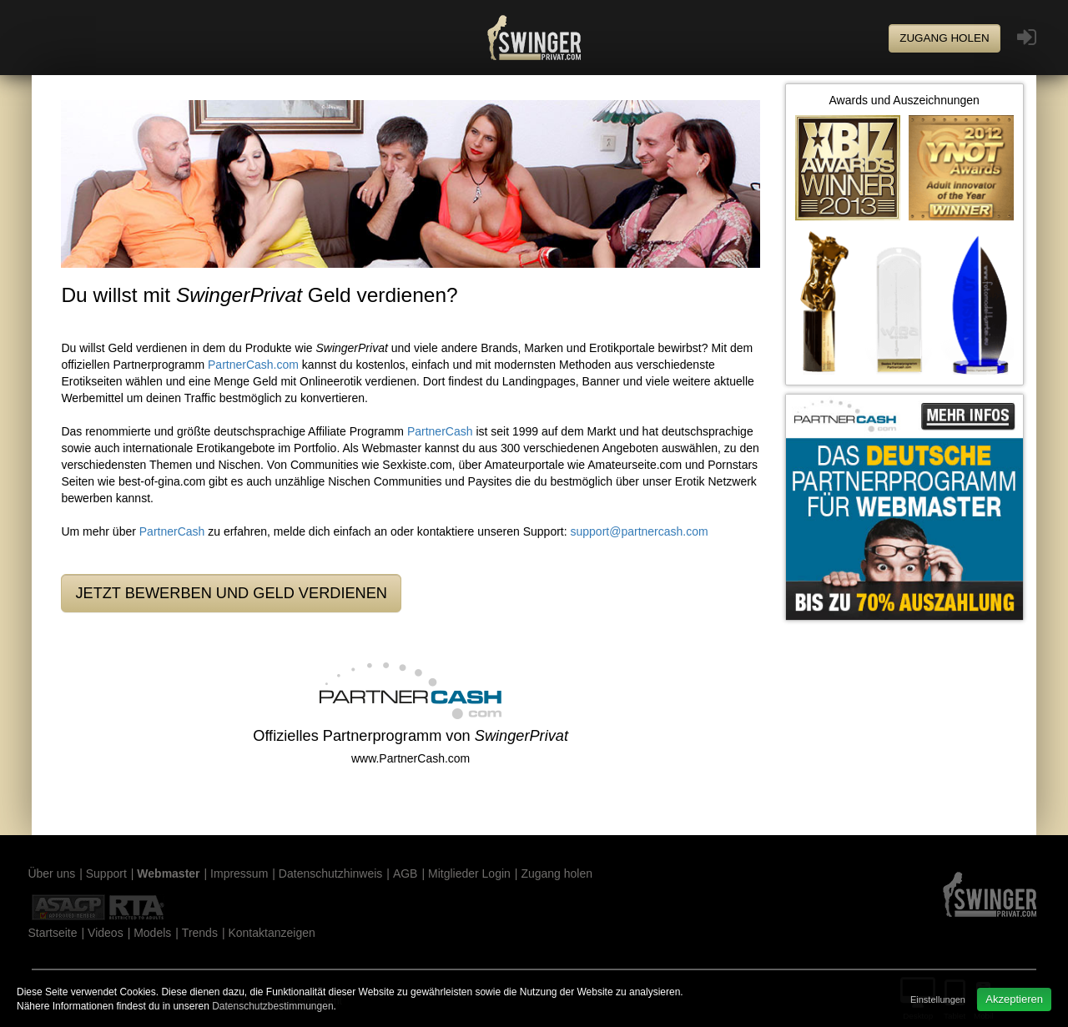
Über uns (51, 873)
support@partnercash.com (639, 531)
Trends (200, 932)
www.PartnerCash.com (410, 758)
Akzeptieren (1014, 999)
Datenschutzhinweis (331, 873)
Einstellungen (937, 999)
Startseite (52, 932)
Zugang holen (944, 38)
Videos (105, 932)
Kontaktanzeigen (271, 932)
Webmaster (168, 873)
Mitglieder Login (469, 873)
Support (106, 873)
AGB (405, 873)
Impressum (239, 873)
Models (152, 932)
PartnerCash (440, 431)
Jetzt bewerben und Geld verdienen (231, 593)
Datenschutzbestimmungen (272, 1006)
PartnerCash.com (253, 364)
